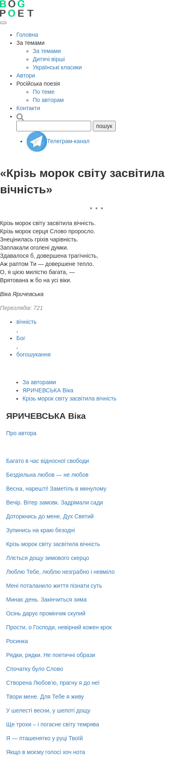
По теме (43, 92)
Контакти (28, 108)
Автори (25, 75)
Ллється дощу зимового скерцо (47, 558)
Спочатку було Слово (34, 669)
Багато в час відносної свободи (47, 461)
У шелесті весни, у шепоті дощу (48, 710)
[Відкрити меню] (3, 23)
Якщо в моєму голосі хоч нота (45, 752)
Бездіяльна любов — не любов (47, 474)
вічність (26, 322)
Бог (20, 338)
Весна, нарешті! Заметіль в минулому (56, 488)
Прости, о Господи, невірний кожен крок (59, 627)
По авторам (48, 100)
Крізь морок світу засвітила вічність (69, 398)
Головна (27, 34)
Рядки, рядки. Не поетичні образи (50, 655)
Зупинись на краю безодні (40, 530)
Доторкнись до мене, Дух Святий (50, 516)
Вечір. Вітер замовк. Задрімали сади (54, 502)
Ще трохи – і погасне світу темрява (52, 724)
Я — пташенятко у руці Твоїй (44, 738)
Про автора (21, 433)
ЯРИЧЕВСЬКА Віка (47, 390)
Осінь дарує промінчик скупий (45, 613)
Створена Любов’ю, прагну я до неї (53, 682)
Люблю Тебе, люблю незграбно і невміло (60, 572)
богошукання (33, 354)
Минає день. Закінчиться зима (46, 599)
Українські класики (57, 67)
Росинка (17, 641)
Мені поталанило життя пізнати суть (54, 585)
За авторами (39, 382)
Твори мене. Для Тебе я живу (45, 696)
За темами (47, 51)
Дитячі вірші (49, 59)
